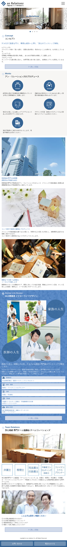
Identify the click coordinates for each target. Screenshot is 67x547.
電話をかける (50, 544)
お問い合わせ (17, 544)
